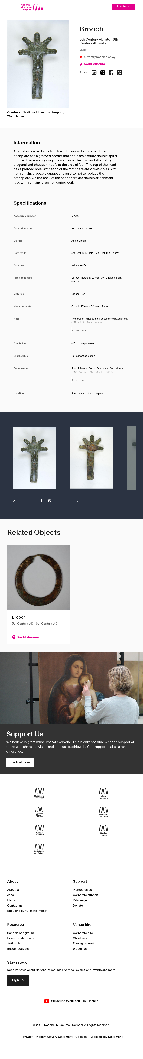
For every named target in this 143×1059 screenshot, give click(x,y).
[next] (73, 501)
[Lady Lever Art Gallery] (39, 849)
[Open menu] (10, 7)
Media (11, 900)
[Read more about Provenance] (100, 374)
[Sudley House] (104, 830)
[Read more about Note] (100, 325)
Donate (78, 905)
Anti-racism (15, 943)
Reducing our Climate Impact (27, 910)
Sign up (18, 980)
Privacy (28, 1036)
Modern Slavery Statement (54, 1036)
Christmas (80, 938)
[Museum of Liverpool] (39, 793)
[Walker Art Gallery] (39, 830)
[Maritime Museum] (104, 812)
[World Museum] (104, 793)
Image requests (18, 948)
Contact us (14, 905)
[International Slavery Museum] (39, 812)
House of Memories (20, 938)
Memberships (82, 889)
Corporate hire (83, 933)
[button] (34, 459)
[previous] (19, 501)
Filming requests (84, 943)
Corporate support (85, 895)
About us (13, 889)
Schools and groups (21, 933)
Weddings (80, 948)
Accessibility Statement (106, 1036)
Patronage (80, 900)
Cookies (81, 1036)
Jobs (10, 895)
